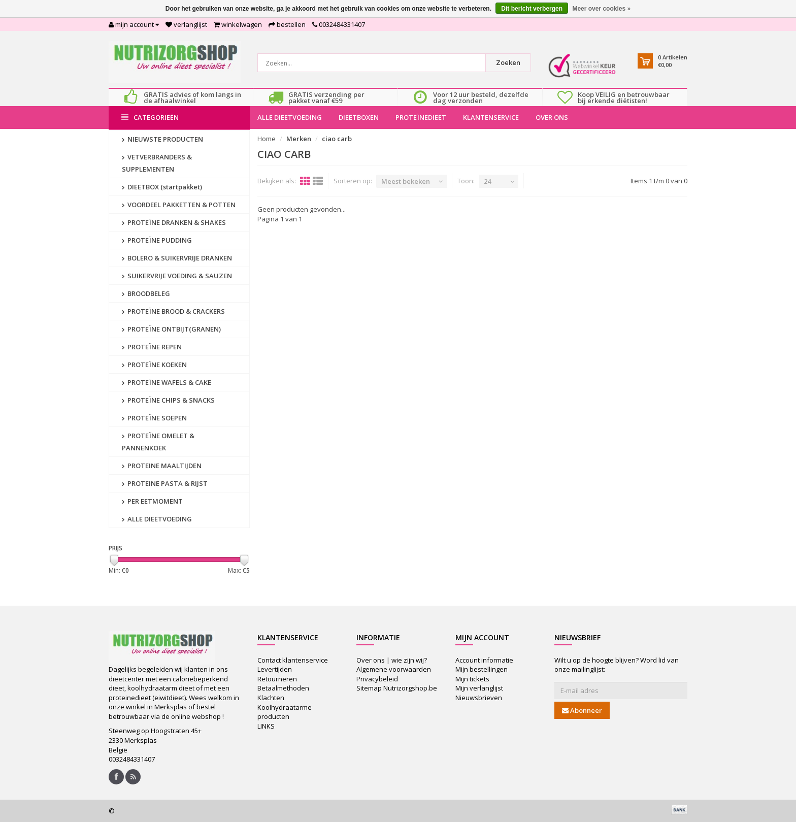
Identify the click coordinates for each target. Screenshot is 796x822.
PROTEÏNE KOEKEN (154, 364)
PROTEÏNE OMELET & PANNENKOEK (158, 441)
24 (487, 181)
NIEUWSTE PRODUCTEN (162, 139)
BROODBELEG (146, 293)
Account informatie (484, 660)
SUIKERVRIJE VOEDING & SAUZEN (177, 275)
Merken (298, 138)
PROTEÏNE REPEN (152, 346)
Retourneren (277, 678)
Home (266, 138)
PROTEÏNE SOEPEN (154, 417)
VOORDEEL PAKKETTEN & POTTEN (179, 204)
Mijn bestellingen (481, 669)
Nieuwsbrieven (478, 697)
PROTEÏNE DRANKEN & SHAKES (174, 222)
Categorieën (150, 117)
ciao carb (337, 138)
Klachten (270, 697)
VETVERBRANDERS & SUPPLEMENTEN (157, 163)
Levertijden (274, 669)
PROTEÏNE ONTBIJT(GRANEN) (171, 329)
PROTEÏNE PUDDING (157, 240)
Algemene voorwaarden (393, 669)
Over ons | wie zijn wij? (391, 660)
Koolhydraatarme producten (284, 712)
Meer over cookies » (601, 8)
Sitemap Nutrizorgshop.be (396, 688)
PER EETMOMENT (152, 501)
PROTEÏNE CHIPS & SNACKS (168, 400)
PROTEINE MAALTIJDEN (162, 465)
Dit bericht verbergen (531, 8)
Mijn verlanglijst (479, 688)
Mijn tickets (472, 678)
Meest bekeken (405, 181)
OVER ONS (552, 117)
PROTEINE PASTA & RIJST (165, 483)
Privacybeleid (377, 678)
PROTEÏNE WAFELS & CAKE (166, 382)
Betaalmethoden (283, 688)
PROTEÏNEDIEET (420, 117)
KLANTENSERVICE (491, 117)
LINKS (266, 726)
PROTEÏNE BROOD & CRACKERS (173, 311)
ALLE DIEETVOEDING (289, 117)
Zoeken (508, 62)
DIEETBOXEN (359, 117)
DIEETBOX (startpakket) (162, 186)
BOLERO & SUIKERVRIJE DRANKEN (177, 257)
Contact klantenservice (292, 660)
